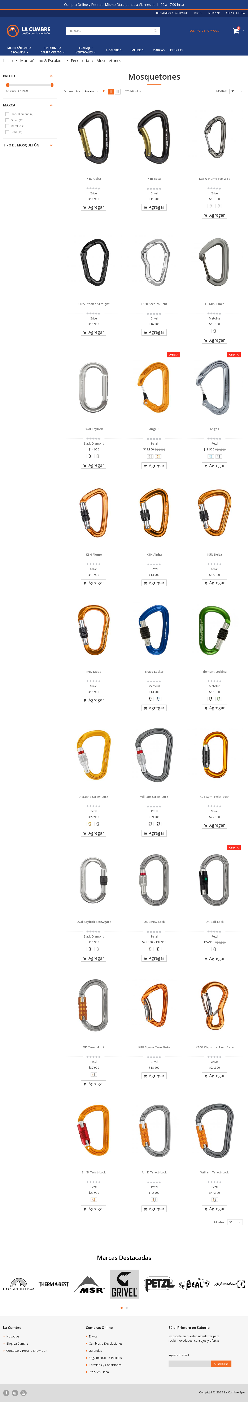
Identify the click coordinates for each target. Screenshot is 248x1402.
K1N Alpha (154, 554)
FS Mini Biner (214, 304)
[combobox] (113, 31)
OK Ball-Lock (214, 922)
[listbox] (215, 207)
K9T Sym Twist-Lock (214, 797)
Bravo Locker (154, 672)
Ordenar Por (72, 91)
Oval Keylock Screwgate (94, 922)
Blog (197, 13)
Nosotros (12, 1336)
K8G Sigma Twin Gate (154, 1047)
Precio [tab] (9, 76)
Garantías (95, 1351)
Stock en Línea (99, 1372)
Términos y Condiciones (105, 1365)
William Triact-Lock (214, 1172)
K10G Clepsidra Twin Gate (215, 1047)
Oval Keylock (93, 429)
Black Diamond (22, 114)
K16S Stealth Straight (94, 304)
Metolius (18, 126)
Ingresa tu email (179, 1355)
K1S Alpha (94, 179)
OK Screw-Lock (154, 922)
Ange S (154, 429)
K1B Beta (154, 179)
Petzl (17, 132)
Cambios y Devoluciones (105, 1343)
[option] (211, 206)
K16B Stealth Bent (154, 304)
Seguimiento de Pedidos (105, 1358)
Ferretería (80, 60)
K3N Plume (94, 554)
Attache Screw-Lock (93, 797)
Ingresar (214, 13)
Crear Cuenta (235, 13)
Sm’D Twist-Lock (94, 1172)
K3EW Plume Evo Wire (214, 179)
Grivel (17, 120)
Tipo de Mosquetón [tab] (21, 145)
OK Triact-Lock (94, 1047)
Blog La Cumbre (17, 1343)
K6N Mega (93, 672)
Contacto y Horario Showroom (27, 1351)
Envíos (93, 1336)
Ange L (214, 429)
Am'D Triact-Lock (154, 1172)
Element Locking (215, 672)
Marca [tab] (9, 105)
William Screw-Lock (154, 797)
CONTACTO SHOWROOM (204, 30)
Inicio (8, 60)
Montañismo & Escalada (42, 60)
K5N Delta (214, 554)
